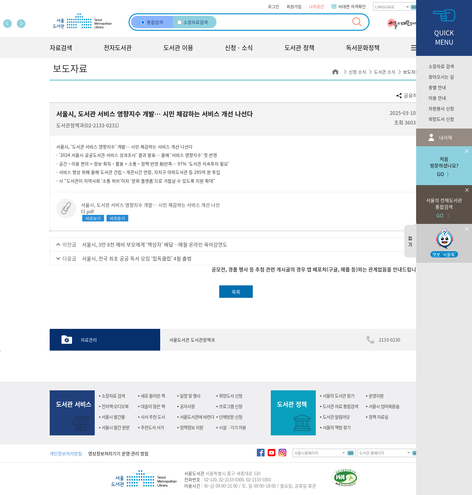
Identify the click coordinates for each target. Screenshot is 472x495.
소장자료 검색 (441, 66)
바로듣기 (117, 218)
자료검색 (61, 47)
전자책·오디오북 (115, 406)
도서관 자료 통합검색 (340, 406)
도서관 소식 (384, 72)
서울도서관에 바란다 (197, 417)
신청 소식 (357, 72)
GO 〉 (444, 202)
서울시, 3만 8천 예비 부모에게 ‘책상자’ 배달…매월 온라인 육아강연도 (154, 244)
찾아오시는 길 (441, 77)
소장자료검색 (192, 22)
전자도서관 (118, 47)
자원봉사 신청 (441, 108)
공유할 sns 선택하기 (399, 95)
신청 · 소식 (239, 47)
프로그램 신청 (230, 406)
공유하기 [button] (413, 95)
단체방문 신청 (230, 417)
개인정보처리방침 (66, 453)
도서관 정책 (299, 47)
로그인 (273, 6)
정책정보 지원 (191, 427)
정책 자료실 (378, 417)
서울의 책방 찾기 (337, 427)
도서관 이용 (178, 47)
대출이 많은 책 (153, 406)
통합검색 (151, 22)
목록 (236, 291)
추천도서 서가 (152, 427)
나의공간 (316, 6)
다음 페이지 (21, 23)
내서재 (445, 137)
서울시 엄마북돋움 (384, 406)
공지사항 (187, 406)
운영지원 (376, 396)
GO (414, 7)
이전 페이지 (7, 23)
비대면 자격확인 (352, 6)
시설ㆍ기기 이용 (232, 427)
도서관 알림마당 (336, 417)
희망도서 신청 (441, 119)
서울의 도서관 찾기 (338, 396)
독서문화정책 (362, 47)
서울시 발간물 (113, 417)
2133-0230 (389, 340)
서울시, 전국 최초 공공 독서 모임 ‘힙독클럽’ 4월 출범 (137, 258)
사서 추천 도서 (153, 417)
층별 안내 (437, 87)
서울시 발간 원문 (115, 427)
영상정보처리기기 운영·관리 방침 (118, 453)
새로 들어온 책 (153, 396)
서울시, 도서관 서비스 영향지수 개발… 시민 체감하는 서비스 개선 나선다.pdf (150, 208)
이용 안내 (437, 98)
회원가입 (294, 6)
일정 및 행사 (190, 396)
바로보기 (93, 218)
